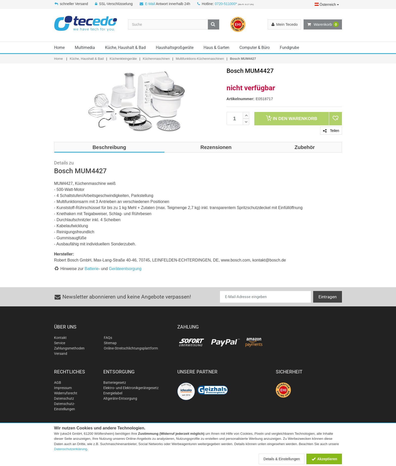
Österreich (327, 5)
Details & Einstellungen (281, 459)
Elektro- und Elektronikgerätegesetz (131, 388)
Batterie (91, 269)
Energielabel (112, 393)
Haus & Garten (216, 47)
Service (59, 343)
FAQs (108, 338)
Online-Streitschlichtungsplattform (131, 348)
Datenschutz (64, 398)
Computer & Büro (254, 47)
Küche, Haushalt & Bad (125, 47)
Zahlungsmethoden (69, 348)
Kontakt (60, 338)
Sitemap (110, 343)
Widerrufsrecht (65, 393)
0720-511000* (226, 4)
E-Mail (150, 4)
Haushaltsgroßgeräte (174, 47)
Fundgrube (289, 47)
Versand (60, 354)
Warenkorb (323, 24)
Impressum (63, 388)
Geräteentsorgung (125, 269)
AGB (57, 383)
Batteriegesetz (114, 383)
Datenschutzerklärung (70, 449)
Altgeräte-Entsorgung (120, 398)
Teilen (331, 131)
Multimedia (85, 47)
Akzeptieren (324, 458)
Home (59, 47)
